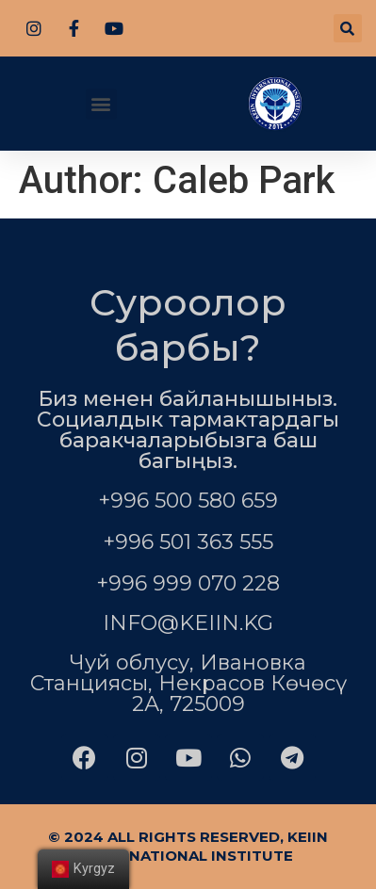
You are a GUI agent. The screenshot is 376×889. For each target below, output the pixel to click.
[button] (101, 104)
